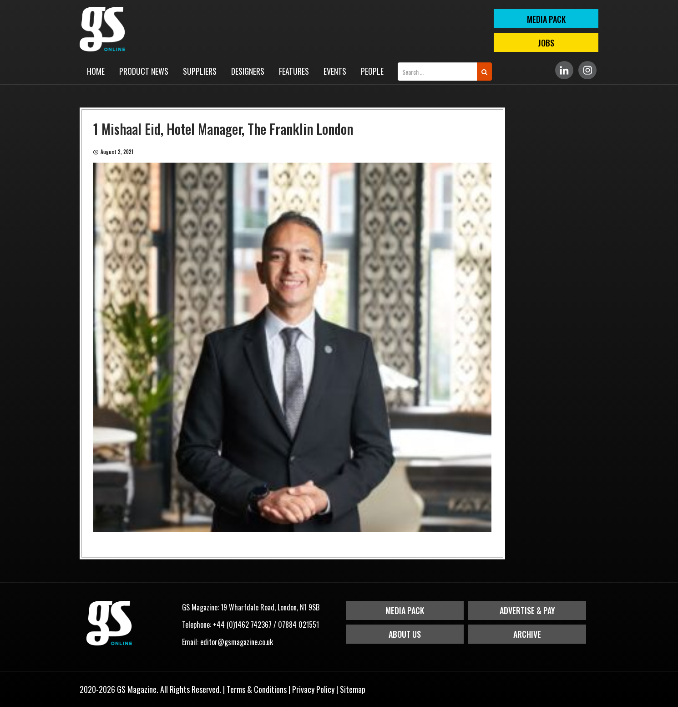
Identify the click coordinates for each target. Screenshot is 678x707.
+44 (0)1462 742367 (242, 624)
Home (96, 71)
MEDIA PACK (546, 19)
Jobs (546, 43)
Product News (143, 71)
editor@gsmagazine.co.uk (236, 641)
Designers (247, 71)
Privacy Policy (313, 689)
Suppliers (200, 71)
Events (335, 71)
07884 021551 (298, 624)
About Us (405, 634)
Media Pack (404, 610)
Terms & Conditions (257, 689)
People (372, 71)
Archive (527, 634)
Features (294, 71)
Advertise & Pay (527, 610)
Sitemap (352, 689)
